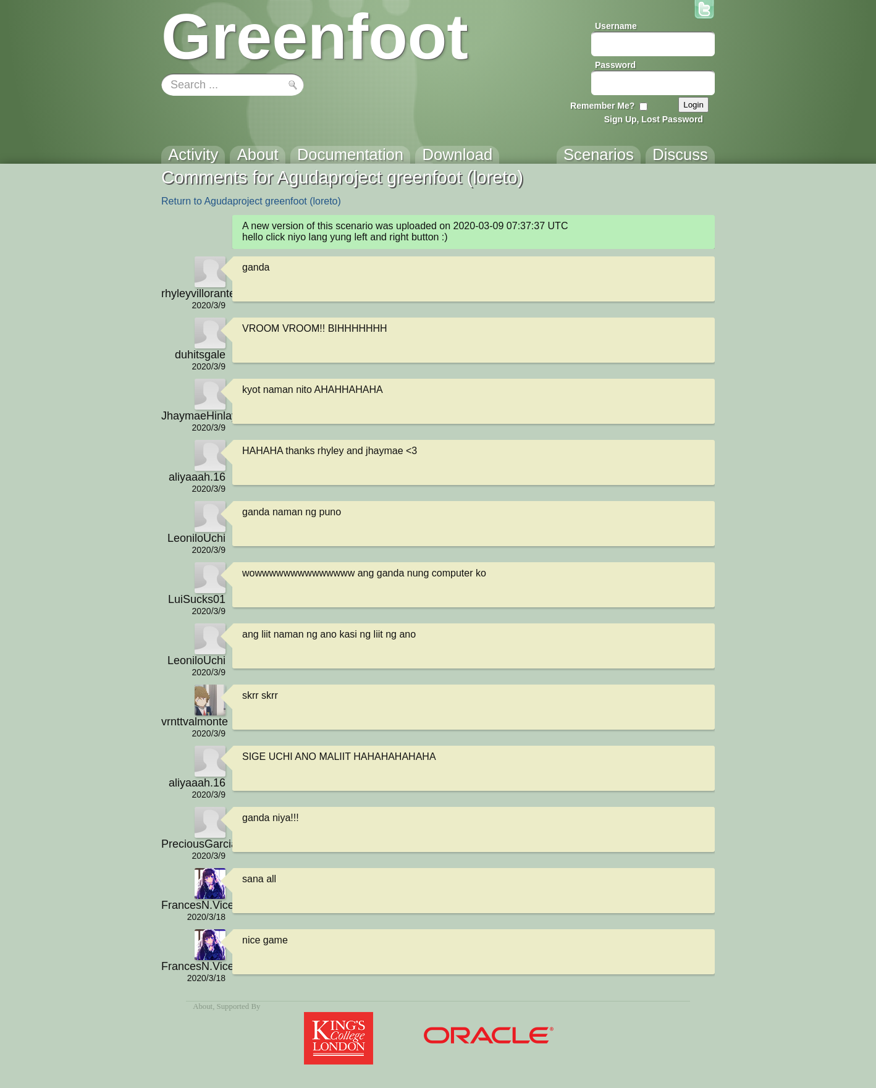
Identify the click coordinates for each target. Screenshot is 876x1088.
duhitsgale (200, 354)
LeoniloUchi (196, 538)
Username (616, 26)
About (203, 1006)
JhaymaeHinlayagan (193, 416)
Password (615, 65)
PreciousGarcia (193, 844)
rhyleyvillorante (193, 293)
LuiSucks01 (196, 599)
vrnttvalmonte (193, 721)
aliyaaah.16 (197, 477)
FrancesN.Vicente (193, 905)
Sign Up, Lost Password (653, 119)
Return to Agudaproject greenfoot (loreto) (251, 201)
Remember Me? (602, 106)
